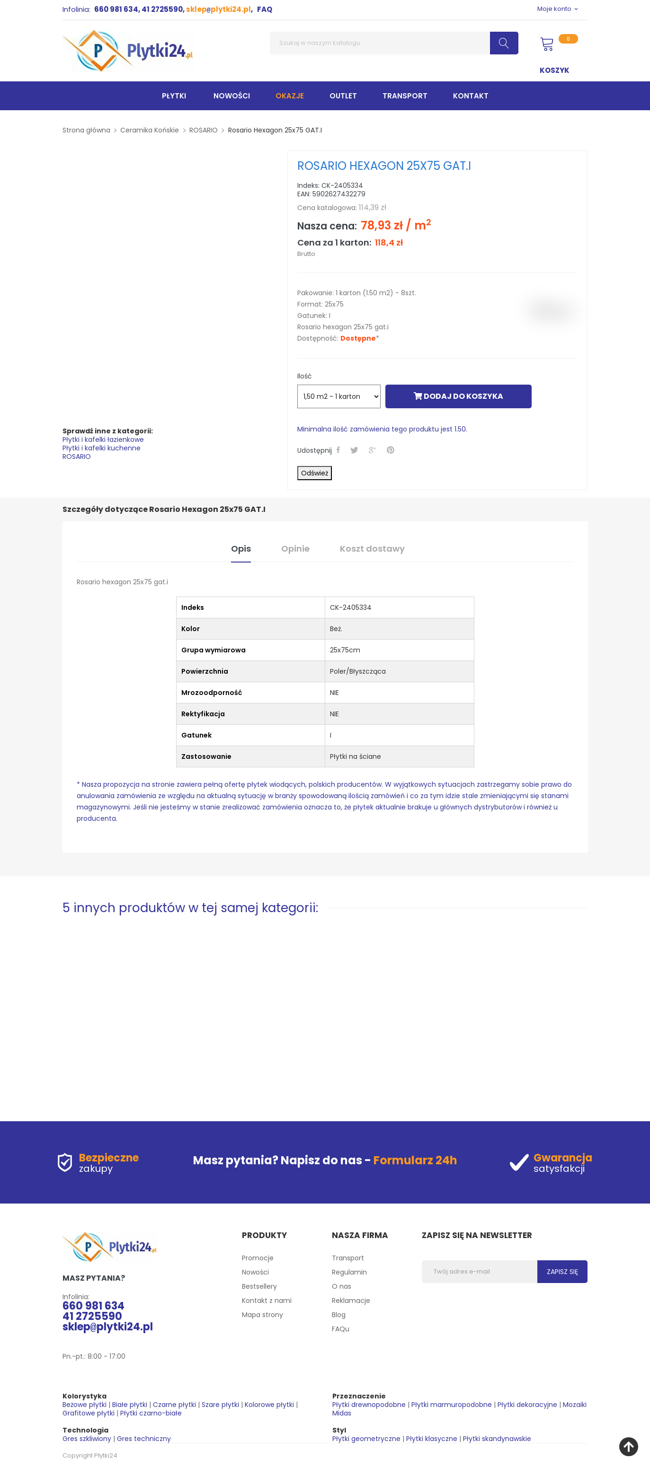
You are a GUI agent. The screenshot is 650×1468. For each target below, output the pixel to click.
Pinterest (392, 450)
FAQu (340, 1329)
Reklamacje (351, 1300)
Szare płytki (220, 1404)
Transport (348, 1258)
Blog (339, 1314)
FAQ (264, 9)
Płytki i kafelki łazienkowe (103, 439)
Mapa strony (262, 1314)
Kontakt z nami (267, 1300)
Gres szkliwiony (86, 1438)
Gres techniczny (144, 1438)
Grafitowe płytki (88, 1413)
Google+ (374, 450)
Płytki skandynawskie (497, 1438)
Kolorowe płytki (269, 1404)
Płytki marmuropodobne (451, 1404)
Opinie (295, 548)
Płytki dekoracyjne (527, 1404)
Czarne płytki (174, 1404)
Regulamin (349, 1272)
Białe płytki (129, 1404)
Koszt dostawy (372, 548)
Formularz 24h (415, 1160)
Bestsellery (259, 1286)
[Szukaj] (394, 43)
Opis (241, 548)
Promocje (258, 1258)
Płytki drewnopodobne (369, 1404)
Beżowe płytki (84, 1404)
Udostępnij (340, 450)
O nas (341, 1286)
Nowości (255, 1272)
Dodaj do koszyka (458, 396)
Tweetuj (355, 450)
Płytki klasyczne (431, 1438)
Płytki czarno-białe (151, 1413)
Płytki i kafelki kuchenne (101, 448)
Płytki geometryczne (366, 1438)
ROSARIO (76, 456)
